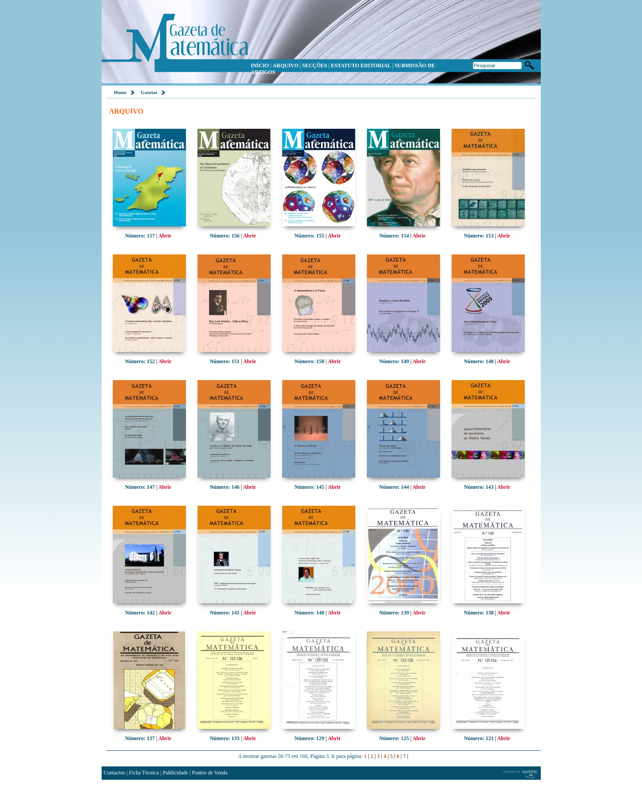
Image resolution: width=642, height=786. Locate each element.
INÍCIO (260, 65)
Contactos (114, 773)
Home (120, 92)
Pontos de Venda (210, 773)
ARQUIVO (286, 65)
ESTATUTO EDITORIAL (361, 65)
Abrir (164, 236)
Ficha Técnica (144, 773)
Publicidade (175, 773)
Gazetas (149, 92)
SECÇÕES (314, 65)
